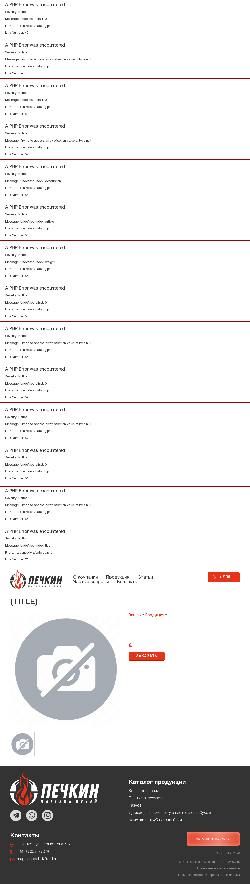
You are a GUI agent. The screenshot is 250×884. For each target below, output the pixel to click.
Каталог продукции (213, 839)
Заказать (146, 656)
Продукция (117, 577)
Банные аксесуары (146, 798)
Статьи (145, 577)
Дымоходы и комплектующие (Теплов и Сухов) (170, 813)
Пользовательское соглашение (218, 868)
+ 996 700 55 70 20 (225, 578)
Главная (135, 615)
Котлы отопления (144, 791)
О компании (85, 577)
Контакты (127, 582)
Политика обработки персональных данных (209, 875)
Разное (135, 805)
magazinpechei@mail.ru (37, 859)
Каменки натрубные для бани (155, 820)
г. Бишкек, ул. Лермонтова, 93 (43, 844)
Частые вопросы (91, 582)
